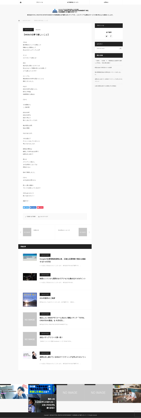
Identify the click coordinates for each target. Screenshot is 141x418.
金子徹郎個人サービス (72, 2)
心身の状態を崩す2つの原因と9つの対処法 (105, 86)
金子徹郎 (33, 216)
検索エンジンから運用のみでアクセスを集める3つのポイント (63, 279)
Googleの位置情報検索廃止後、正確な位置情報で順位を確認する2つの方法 (62, 260)
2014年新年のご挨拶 (47, 298)
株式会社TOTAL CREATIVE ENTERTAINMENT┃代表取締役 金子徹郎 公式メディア (69, 415)
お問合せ (106, 2)
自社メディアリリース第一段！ (51, 337)
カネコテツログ (28, 29)
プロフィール (39, 2)
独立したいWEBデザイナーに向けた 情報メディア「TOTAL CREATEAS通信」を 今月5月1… (62, 319)
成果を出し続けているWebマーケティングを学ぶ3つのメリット (63, 358)
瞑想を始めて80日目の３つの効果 (103, 67)
